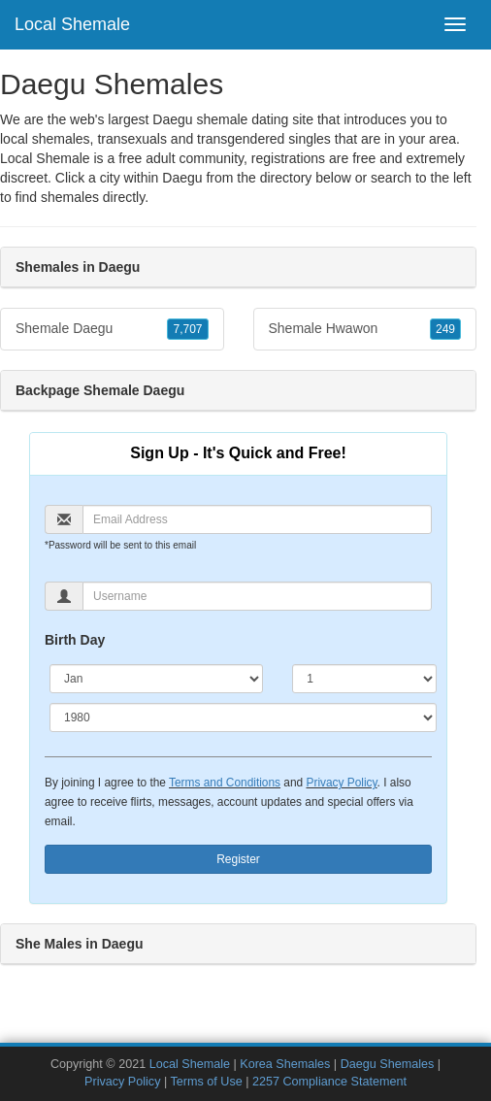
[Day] (364, 678)
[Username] (257, 596)
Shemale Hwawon (365, 329)
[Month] (156, 678)
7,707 (187, 329)
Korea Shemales (285, 1064)
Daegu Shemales (388, 1064)
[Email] (257, 519)
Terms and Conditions (224, 782)
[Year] (243, 717)
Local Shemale (72, 24)
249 (445, 329)
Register (238, 859)
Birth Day (75, 640)
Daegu (182, 177)
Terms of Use (207, 1081)
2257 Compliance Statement (329, 1081)
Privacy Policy (341, 782)
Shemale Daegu (112, 329)
